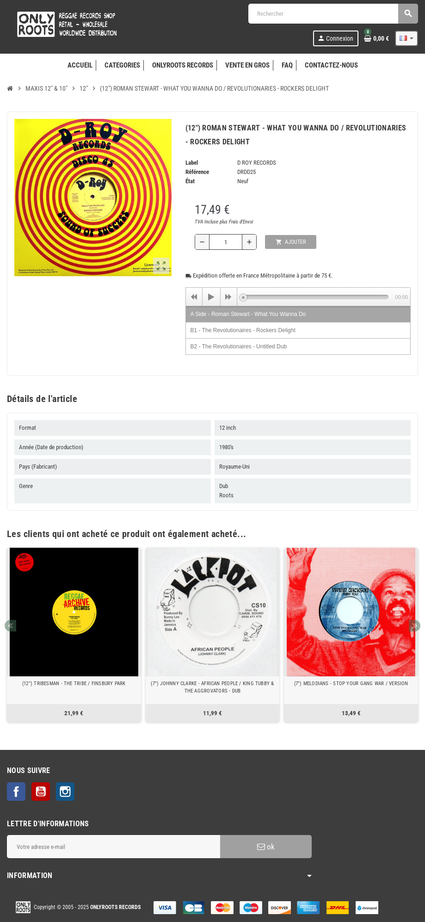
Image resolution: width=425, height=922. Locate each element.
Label (191, 162)
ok (266, 846)
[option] (74, 635)
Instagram (65, 791)
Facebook (16, 791)
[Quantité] (225, 242)
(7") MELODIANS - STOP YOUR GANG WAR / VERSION (351, 684)
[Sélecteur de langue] (406, 38)
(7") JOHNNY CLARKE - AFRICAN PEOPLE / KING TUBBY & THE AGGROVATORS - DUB (212, 687)
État (190, 181)
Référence (197, 171)
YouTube (40, 791)
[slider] (315, 297)
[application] (298, 296)
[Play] (211, 297)
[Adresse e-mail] (113, 846)
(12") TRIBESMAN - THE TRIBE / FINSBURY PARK (74, 684)
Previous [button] (10, 625)
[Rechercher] (333, 14)
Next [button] (414, 625)
